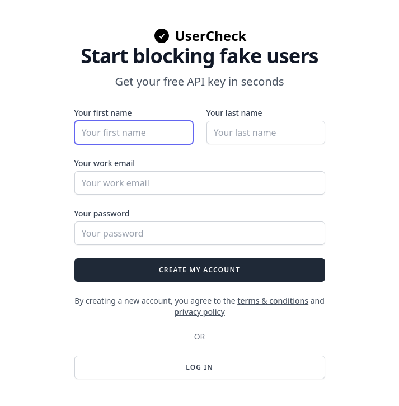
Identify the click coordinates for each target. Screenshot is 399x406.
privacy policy (199, 311)
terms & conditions (272, 300)
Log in (199, 367)
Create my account (199, 270)
